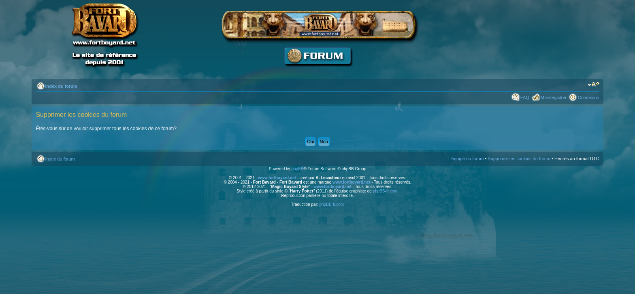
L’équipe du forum (466, 158)
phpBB (297, 169)
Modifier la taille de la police (593, 84)
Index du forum (61, 86)
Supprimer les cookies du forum (519, 158)
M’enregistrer (554, 97)
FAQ (524, 97)
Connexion (588, 97)
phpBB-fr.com (385, 191)
